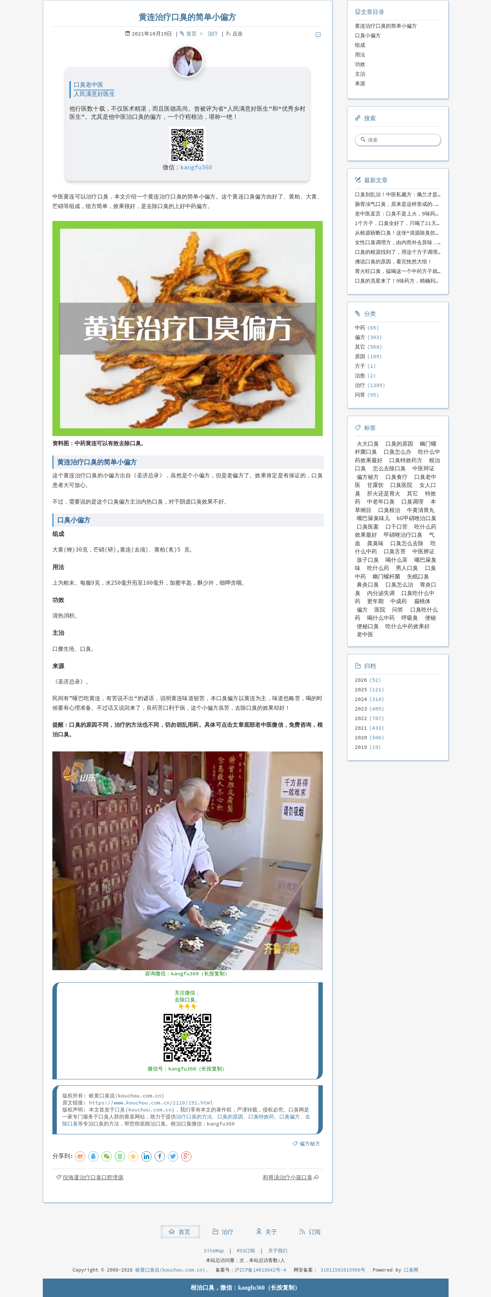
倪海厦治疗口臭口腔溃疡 (93, 1177)
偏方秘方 (310, 1143)
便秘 (430, 617)
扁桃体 (422, 601)
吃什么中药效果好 (407, 626)
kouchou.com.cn (150, 1109)
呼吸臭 (409, 617)
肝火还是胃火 (383, 493)
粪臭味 (375, 543)
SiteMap (214, 1251)
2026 (361, 680)
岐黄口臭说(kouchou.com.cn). (171, 1270)
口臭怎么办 (397, 451)
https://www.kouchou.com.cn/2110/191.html (151, 1102)
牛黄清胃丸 (421, 509)
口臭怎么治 (399, 584)
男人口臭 (407, 567)
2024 (361, 699)
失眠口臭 (418, 576)
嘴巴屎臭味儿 (373, 518)
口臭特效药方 (405, 460)
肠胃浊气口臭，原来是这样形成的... (398, 204)
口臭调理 (412, 501)
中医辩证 (423, 468)
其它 (360, 346)
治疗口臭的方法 (194, 1116)
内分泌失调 (381, 592)
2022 (361, 718)
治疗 (213, 33)
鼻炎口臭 (368, 584)
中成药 (398, 601)
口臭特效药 (261, 1116)
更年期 (375, 601)
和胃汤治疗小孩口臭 (287, 1177)
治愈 (360, 375)
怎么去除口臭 (389, 468)
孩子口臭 (368, 559)
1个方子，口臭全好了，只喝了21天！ (398, 223)
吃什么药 (378, 567)
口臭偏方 (289, 1116)
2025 (361, 689)
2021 (361, 727)
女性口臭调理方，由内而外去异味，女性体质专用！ (414, 242)
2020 (361, 737)
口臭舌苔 (395, 551)
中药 (360, 327)
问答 (360, 394)
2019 (361, 747)
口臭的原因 (230, 1116)
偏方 (360, 337)
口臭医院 (401, 484)
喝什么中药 (381, 617)
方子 (360, 366)
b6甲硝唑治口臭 (416, 518)
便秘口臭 (368, 626)
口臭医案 (368, 526)
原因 (360, 356)
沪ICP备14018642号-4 (260, 1270)
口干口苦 (396, 526)
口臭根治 (389, 509)
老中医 (365, 634)
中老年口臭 (381, 501)
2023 (361, 708)
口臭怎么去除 (406, 543)
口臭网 (410, 1270)
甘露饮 (375, 484)
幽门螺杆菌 (386, 576)
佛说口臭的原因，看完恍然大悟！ (393, 261)
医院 (379, 609)
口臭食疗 (396, 476)
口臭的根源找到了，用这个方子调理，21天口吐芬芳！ (417, 252)
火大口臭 (368, 443)
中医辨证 (423, 551)
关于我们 (277, 1251)
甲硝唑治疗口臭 (403, 534)
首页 (191, 33)
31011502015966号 (341, 1270)
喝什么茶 (396, 559)
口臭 (120, 1109)
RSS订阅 (246, 1251)
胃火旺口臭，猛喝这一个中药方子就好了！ (404, 271)
